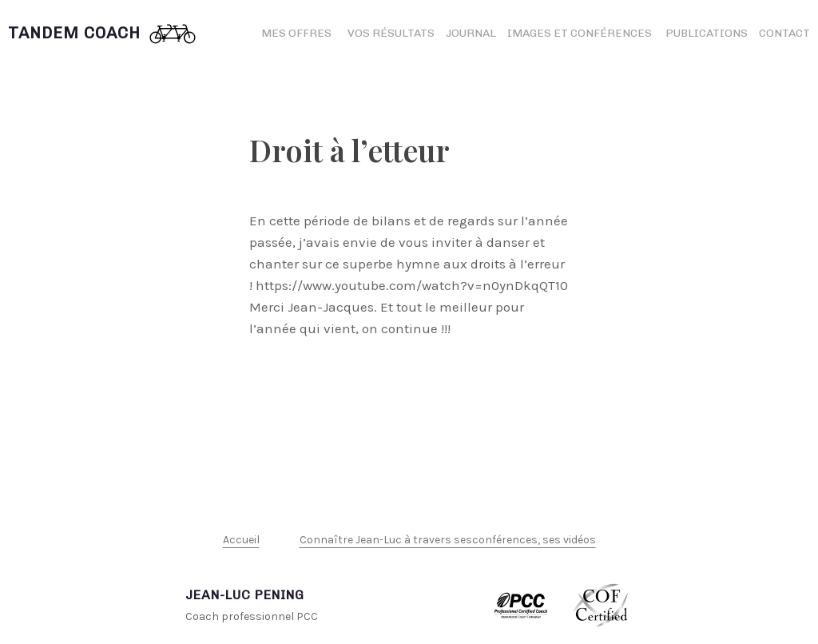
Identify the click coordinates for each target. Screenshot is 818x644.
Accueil (241, 540)
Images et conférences (580, 33)
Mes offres (296, 33)
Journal (471, 33)
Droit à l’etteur (349, 149)
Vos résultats (391, 33)
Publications (706, 33)
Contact (784, 33)
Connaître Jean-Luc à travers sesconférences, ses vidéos (448, 540)
